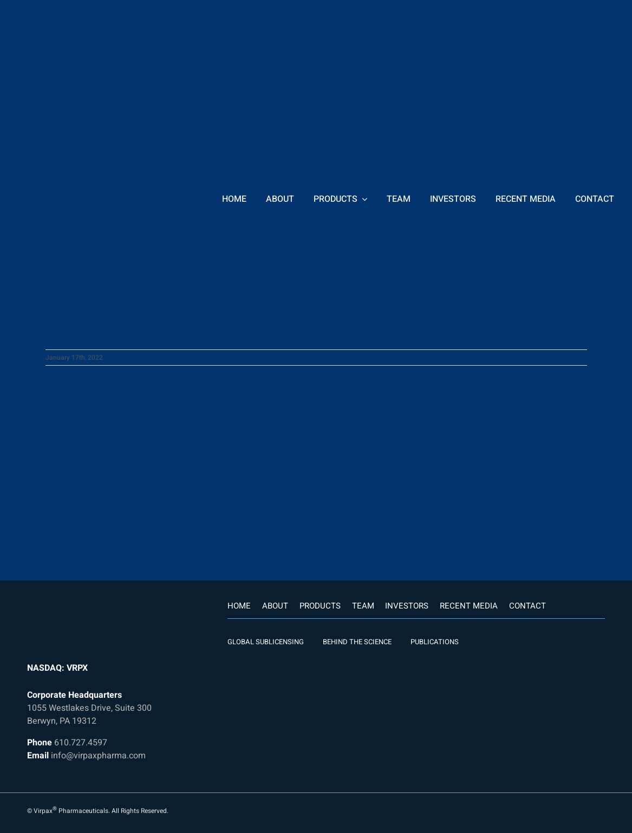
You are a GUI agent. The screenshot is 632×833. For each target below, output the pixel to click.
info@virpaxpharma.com (98, 755)
